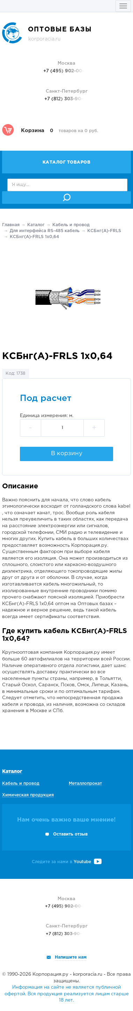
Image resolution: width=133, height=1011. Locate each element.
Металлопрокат (85, 784)
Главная (11, 225)
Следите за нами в (67, 862)
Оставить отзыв (70, 834)
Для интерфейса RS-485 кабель (45, 231)
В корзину (66, 453)
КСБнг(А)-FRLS (104, 231)
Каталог (36, 225)
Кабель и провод (71, 225)
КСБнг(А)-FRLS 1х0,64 (34, 237)
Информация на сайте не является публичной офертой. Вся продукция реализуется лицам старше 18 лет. (67, 993)
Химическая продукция (28, 795)
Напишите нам (71, 957)
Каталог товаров (67, 162)
